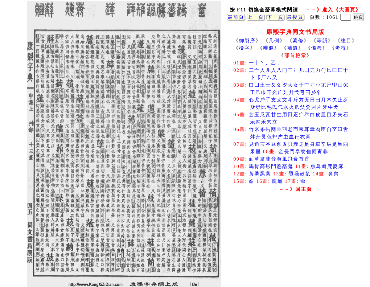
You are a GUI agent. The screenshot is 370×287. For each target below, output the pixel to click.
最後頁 (295, 17)
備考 (316, 48)
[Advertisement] (295, 243)
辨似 (268, 48)
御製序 (247, 40)
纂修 (298, 40)
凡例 (274, 40)
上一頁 (255, 17)
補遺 (292, 48)
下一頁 (275, 17)
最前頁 (236, 17)
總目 (346, 40)
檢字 (244, 48)
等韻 (322, 40)
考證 (340, 48)
